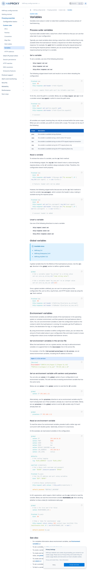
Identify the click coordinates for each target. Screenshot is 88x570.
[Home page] (10, 3)
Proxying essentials (52, 10)
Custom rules (62, 10)
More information (63, 560)
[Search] (76, 3)
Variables (69, 10)
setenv (38, 561)
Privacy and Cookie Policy (52, 560)
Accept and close (74, 565)
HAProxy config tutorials (39, 10)
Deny (54, 565)
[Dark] (86, 3)
